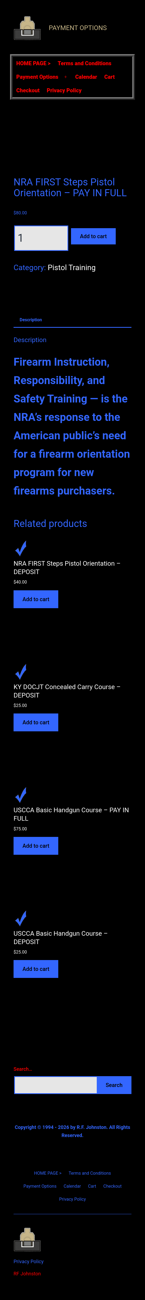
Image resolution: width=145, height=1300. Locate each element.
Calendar (86, 77)
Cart (109, 77)
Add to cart (93, 236)
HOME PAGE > (33, 63)
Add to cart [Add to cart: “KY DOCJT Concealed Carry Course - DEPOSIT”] (35, 722)
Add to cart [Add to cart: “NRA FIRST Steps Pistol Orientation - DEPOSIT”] (35, 599)
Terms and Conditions (84, 63)
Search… (23, 1069)
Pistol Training (72, 267)
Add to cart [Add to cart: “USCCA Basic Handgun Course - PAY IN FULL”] (35, 846)
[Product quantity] (41, 238)
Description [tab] (31, 319)
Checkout (28, 90)
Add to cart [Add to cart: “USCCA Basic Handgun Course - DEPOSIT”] (35, 969)
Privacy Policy (64, 90)
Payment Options (78, 28)
